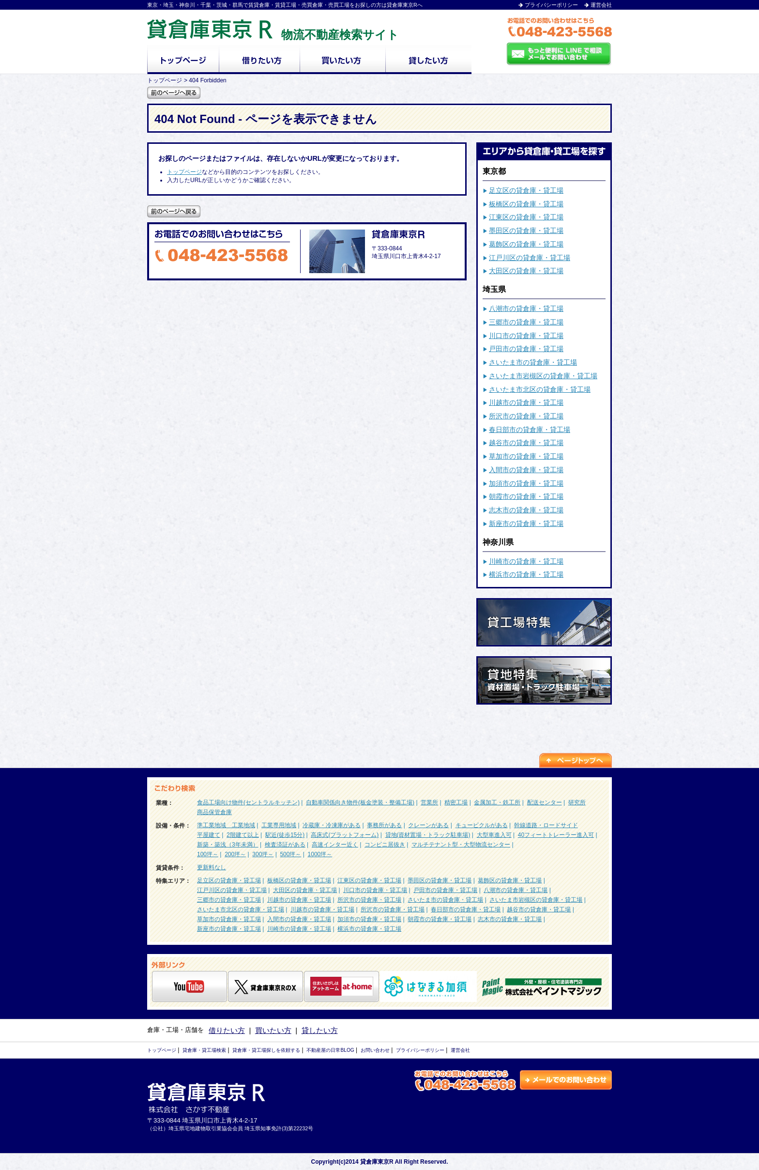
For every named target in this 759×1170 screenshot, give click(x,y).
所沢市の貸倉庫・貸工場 (526, 416)
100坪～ (207, 854)
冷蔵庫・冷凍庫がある (332, 825)
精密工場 (456, 802)
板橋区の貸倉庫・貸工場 (526, 204)
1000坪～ (320, 854)
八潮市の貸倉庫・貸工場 (526, 308)
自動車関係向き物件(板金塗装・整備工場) (360, 802)
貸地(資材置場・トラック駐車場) (428, 834)
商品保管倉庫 (214, 812)
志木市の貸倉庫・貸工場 (526, 510)
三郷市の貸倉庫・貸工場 (526, 322)
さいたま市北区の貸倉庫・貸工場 (540, 389)
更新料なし (211, 867)
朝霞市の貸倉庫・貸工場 (526, 496)
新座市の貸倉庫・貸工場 (526, 523)
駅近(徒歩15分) (284, 834)
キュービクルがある (481, 825)
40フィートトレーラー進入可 (556, 834)
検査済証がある (285, 844)
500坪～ (290, 854)
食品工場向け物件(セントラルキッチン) (248, 802)
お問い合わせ (375, 1050)
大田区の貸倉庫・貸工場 (526, 271)
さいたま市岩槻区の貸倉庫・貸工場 (543, 376)
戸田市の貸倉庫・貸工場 (526, 349)
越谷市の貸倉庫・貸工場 (526, 442)
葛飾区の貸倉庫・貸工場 (526, 244)
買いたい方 (273, 1030)
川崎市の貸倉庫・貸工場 (526, 561)
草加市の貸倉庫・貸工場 (526, 456)
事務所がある (384, 825)
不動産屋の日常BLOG (330, 1050)
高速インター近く (335, 844)
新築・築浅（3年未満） (227, 844)
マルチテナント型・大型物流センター (460, 844)
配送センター (544, 802)
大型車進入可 (494, 834)
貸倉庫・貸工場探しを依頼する (266, 1050)
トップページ (184, 172)
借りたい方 (227, 1030)
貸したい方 (320, 1030)
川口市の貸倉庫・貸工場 (526, 335)
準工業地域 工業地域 (226, 825)
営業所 (429, 802)
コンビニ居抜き (384, 844)
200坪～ (235, 854)
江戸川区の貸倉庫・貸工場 (529, 258)
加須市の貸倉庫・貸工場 (526, 483)
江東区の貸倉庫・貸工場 (526, 217)
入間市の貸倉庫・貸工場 (526, 470)
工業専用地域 (278, 825)
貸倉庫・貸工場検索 (204, 1050)
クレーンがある (428, 825)
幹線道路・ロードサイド (546, 825)
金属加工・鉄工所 (497, 802)
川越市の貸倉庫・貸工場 (526, 402)
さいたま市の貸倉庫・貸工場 (533, 362)
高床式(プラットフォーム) (345, 834)
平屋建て (208, 834)
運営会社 (601, 5)
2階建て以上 (243, 834)
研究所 (577, 802)
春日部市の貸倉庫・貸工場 (529, 429)
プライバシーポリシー (551, 5)
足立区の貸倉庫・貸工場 (526, 190)
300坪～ (262, 854)
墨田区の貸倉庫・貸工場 (526, 230)
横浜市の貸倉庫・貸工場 (526, 574)
